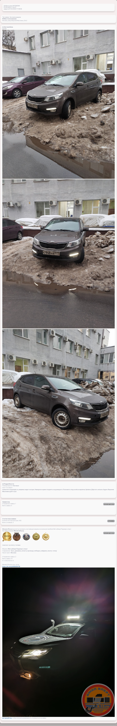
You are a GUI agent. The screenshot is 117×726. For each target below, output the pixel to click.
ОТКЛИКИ (111, 521)
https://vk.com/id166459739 (11, 566)
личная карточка (109, 504)
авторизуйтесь (7, 718)
